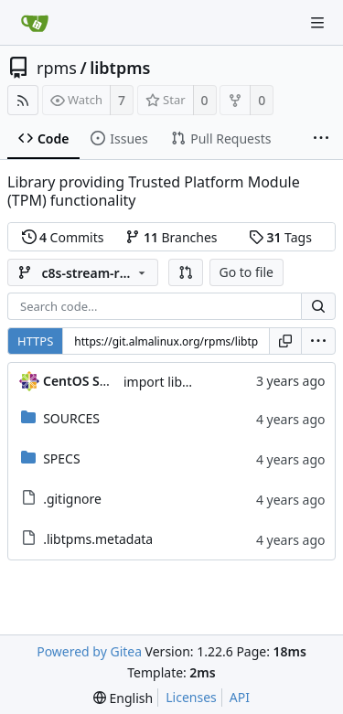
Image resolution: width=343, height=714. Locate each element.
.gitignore (72, 498)
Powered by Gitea (89, 651)
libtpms (120, 68)
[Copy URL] (285, 341)
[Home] (34, 22)
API (240, 697)
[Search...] (318, 306)
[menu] (318, 341)
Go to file (246, 272)
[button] (185, 272)
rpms (57, 68)
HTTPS (35, 341)
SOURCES (71, 418)
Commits (63, 237)
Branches (171, 237)
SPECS (61, 458)
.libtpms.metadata (98, 539)
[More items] (321, 139)
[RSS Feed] (22, 100)
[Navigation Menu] (317, 22)
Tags (280, 237)
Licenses (191, 697)
